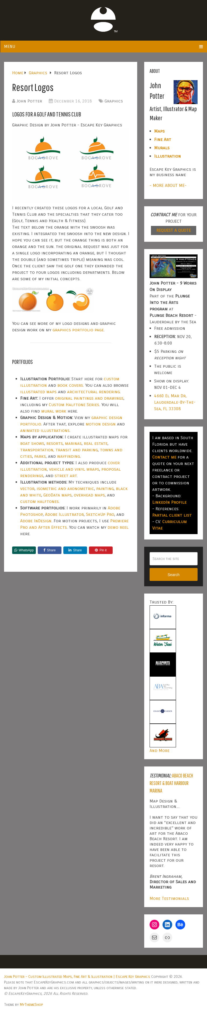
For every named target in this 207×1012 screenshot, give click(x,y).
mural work (53, 411)
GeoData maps (57, 495)
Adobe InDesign (35, 520)
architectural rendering (93, 391)
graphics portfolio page (78, 329)
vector (27, 488)
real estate (96, 443)
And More (160, 750)
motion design (101, 424)
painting (105, 488)
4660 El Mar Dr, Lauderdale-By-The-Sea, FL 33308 (174, 402)
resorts (54, 443)
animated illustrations (45, 430)
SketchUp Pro (100, 514)
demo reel (118, 527)
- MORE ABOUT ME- (168, 185)
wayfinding (68, 456)
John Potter (29, 101)
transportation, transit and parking (59, 449)
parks (40, 456)
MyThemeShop (31, 1004)
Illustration (167, 156)
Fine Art (162, 139)
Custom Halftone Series (74, 404)
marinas (73, 443)
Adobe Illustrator (64, 514)
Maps (159, 131)
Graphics (114, 101)
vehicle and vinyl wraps (74, 469)
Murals (162, 147)
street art (66, 475)
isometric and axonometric (65, 488)
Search (174, 575)
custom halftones (39, 501)
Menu (9, 46)
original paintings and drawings (89, 398)
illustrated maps (38, 391)
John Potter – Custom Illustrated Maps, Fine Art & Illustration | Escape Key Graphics (77, 976)
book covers (70, 385)
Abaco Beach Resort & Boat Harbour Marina (171, 783)
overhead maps (89, 495)
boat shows (32, 443)
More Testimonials (169, 898)
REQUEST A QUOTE (173, 230)
